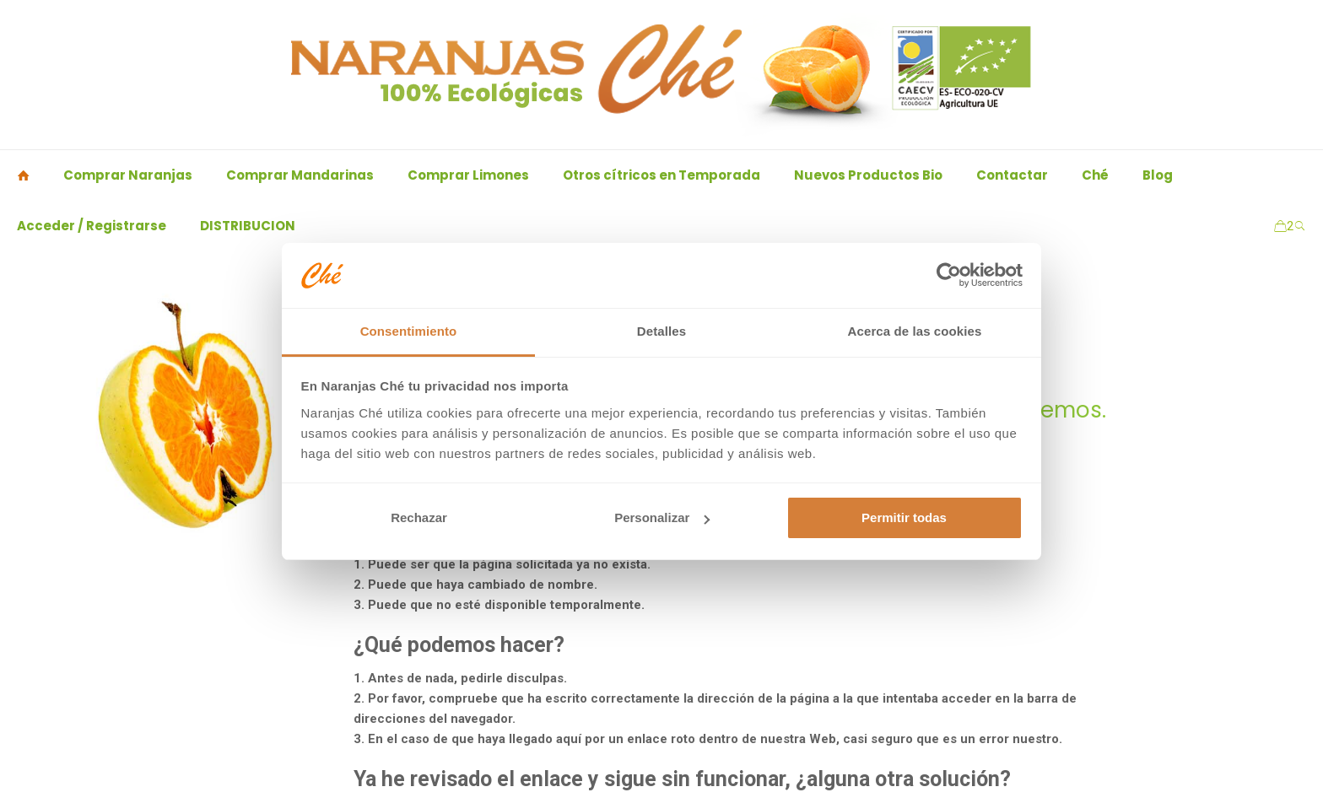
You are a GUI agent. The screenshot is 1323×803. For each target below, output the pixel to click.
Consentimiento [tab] (408, 331)
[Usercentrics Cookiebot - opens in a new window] (949, 275)
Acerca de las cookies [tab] (915, 331)
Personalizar (662, 517)
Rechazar (419, 517)
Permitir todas (904, 517)
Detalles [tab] (661, 331)
